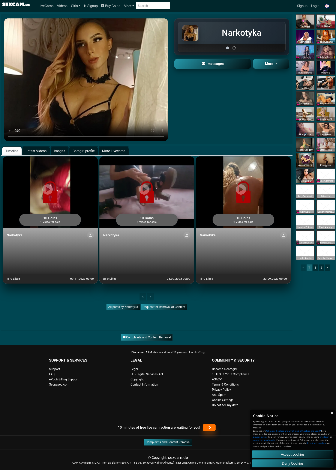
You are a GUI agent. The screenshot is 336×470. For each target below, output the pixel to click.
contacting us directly (264, 440)
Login (315, 6)
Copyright (137, 379)
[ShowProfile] (90, 235)
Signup (91, 6)
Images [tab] (59, 151)
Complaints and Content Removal (168, 442)
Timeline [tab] (11, 151)
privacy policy (260, 436)
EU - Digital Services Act (146, 374)
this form (324, 436)
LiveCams (46, 6)
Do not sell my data (225, 405)
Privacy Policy (221, 390)
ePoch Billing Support (63, 379)
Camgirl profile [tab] (83, 151)
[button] (327, 6)
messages (213, 64)
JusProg (199, 352)
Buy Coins (110, 6)
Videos (62, 6)
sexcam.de (178, 457)
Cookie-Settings (223, 400)
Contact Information (144, 384)
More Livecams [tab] (113, 151)
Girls (74, 6)
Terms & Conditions (225, 384)
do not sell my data (316, 443)
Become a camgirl (224, 369)
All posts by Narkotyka (123, 307)
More (128, 6)
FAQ (52, 374)
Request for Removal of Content (164, 307)
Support (54, 369)
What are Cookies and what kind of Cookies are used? (293, 430)
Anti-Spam (219, 395)
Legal (134, 369)
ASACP (217, 379)
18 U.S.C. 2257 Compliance (230, 374)
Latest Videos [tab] (36, 151)
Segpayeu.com (59, 384)
